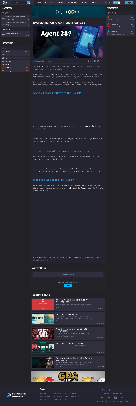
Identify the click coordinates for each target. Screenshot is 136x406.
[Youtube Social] (109, 397)
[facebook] (95, 61)
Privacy (119, 401)
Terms (125, 401)
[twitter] (98, 61)
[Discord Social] (115, 397)
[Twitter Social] (102, 397)
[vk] (101, 61)
